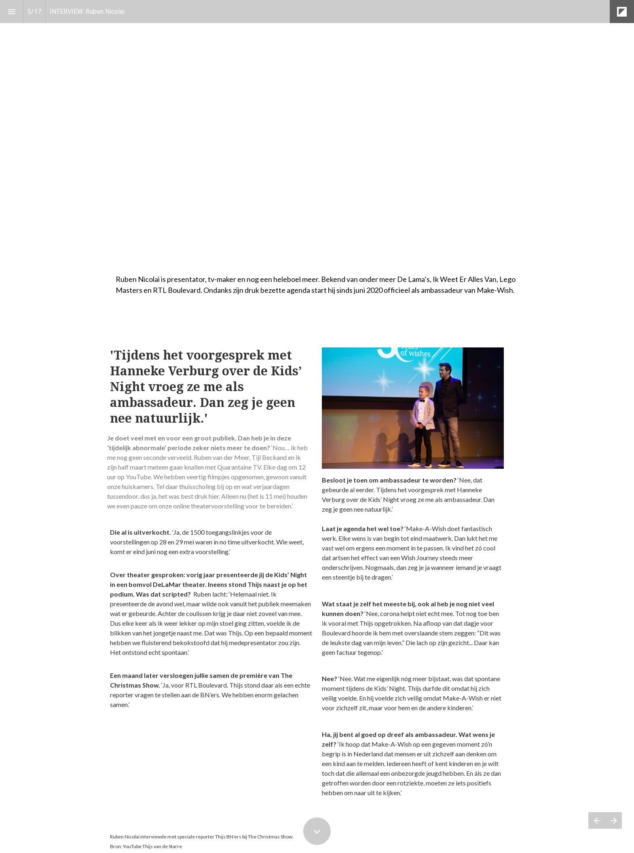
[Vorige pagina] (596, 820)
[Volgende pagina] (613, 820)
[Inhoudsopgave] (11, 11)
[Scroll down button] (317, 831)
